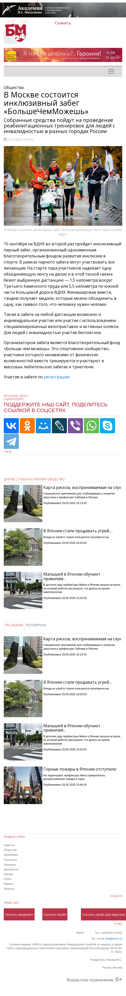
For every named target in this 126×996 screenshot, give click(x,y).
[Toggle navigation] (111, 71)
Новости (9, 845)
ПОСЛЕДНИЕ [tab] (14, 625)
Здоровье (10, 864)
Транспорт (10, 859)
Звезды (8, 874)
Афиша (8, 883)
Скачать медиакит (19, 914)
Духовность (11, 869)
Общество (10, 849)
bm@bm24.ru (113, 938)
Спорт (8, 878)
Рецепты (9, 888)
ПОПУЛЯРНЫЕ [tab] (36, 625)
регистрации (56, 377)
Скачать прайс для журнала (103, 914)
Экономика (11, 854)
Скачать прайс (55, 914)
